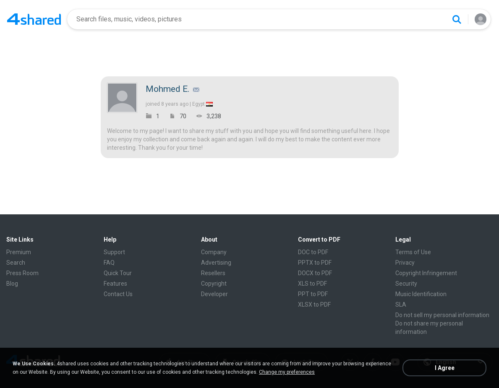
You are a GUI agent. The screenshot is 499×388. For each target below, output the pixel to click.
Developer (214, 294)
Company (214, 252)
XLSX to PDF (314, 304)
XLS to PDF (312, 283)
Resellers (213, 273)
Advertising (216, 262)
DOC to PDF (313, 252)
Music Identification (421, 294)
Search (15, 262)
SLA (400, 304)
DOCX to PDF (315, 273)
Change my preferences (287, 372)
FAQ (109, 262)
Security (406, 283)
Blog (12, 283)
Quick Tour (118, 273)
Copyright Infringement (426, 273)
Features (115, 283)
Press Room (22, 273)
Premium (18, 252)
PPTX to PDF (315, 262)
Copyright (214, 283)
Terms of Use (413, 252)
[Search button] (457, 19)
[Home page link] (34, 19)
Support (114, 252)
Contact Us (118, 294)
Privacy (405, 262)
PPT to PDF (313, 294)
